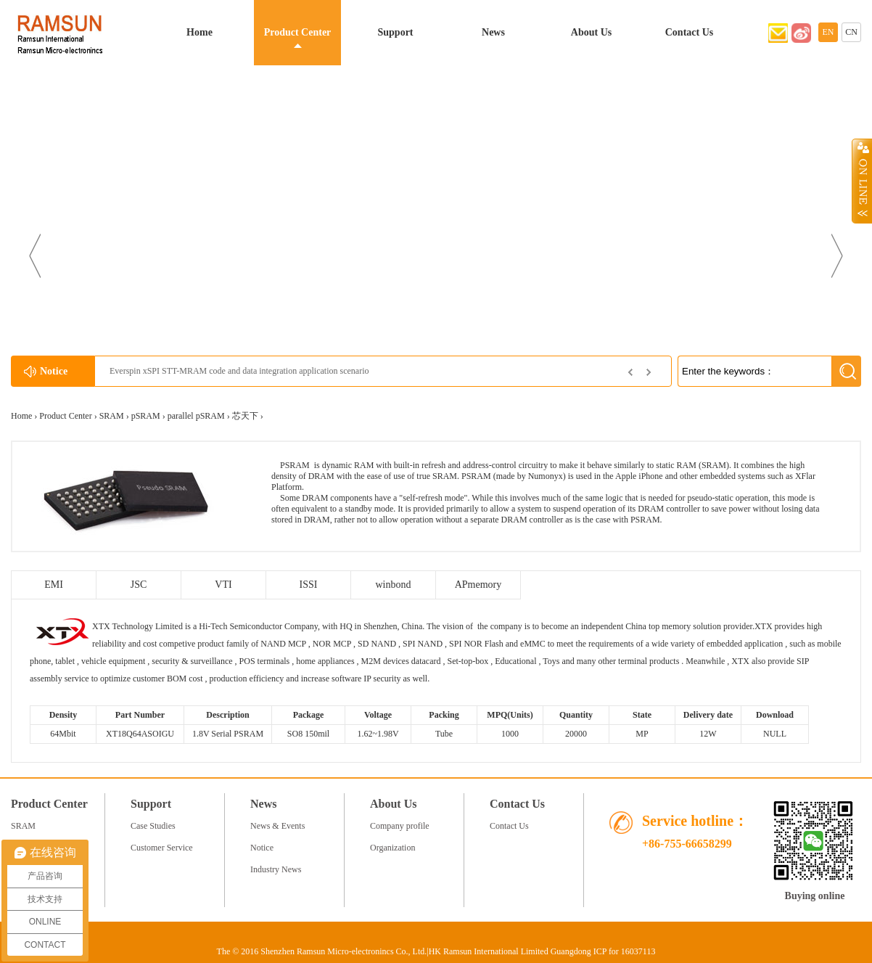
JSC (139, 584)
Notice (261, 848)
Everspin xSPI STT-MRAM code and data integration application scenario (239, 371)
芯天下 (245, 416)
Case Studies (153, 826)
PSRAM (295, 465)
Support (395, 32)
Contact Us (689, 32)
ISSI (309, 584)
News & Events (277, 826)
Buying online (815, 895)
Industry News (275, 869)
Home (199, 32)
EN (828, 32)
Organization (392, 848)
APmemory (478, 584)
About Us (591, 32)
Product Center (298, 32)
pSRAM (145, 416)
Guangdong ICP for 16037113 (603, 951)
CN (851, 32)
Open (862, 181)
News (493, 32)
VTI (223, 584)
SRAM (111, 416)
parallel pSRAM (196, 416)
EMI (53, 584)
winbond (393, 584)
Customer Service (162, 848)
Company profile (399, 826)
